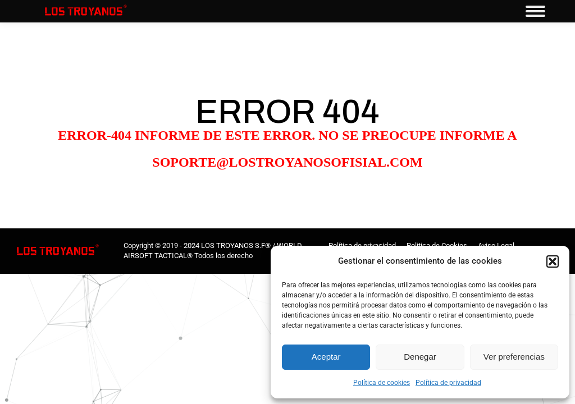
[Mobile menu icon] (535, 11)
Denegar (420, 356)
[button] (552, 261)
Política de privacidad (448, 383)
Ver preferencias (514, 356)
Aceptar (326, 356)
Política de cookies (381, 383)
